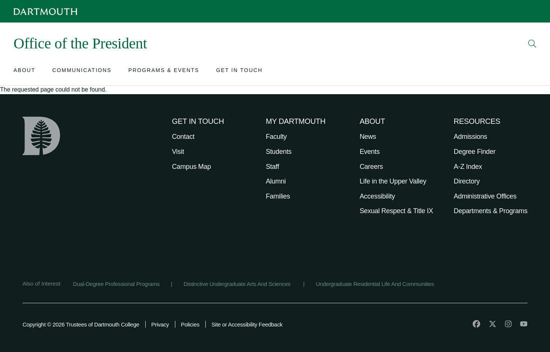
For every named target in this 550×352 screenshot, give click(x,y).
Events (370, 151)
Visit (178, 151)
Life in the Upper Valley (393, 181)
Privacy (160, 324)
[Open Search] (532, 43)
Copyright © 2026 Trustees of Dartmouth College (81, 324)
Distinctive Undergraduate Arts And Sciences (238, 284)
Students (279, 151)
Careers (371, 166)
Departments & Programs (490, 211)
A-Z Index (468, 166)
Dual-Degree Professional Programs (116, 284)
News (368, 136)
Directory (467, 181)
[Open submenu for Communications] (82, 72)
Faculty (276, 136)
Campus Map (191, 166)
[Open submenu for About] (24, 72)
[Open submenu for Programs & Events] (163, 72)
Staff (272, 166)
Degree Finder (475, 151)
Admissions (470, 136)
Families (278, 196)
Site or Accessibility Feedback (246, 324)
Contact (183, 136)
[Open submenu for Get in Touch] (239, 72)
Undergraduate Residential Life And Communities (375, 284)
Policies (190, 324)
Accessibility (377, 196)
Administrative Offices (485, 196)
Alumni (276, 181)
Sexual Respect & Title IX (396, 211)
